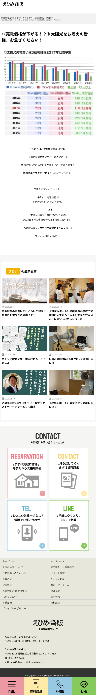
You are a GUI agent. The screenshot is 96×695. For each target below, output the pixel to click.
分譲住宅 (7, 585)
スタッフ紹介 (10, 596)
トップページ (10, 561)
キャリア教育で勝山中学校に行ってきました (24, 360)
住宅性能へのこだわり (14, 573)
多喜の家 (7, 579)
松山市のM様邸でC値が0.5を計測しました (71, 360)
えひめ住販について (13, 567)
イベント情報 (58, 573)
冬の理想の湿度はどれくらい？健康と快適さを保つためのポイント (24, 313)
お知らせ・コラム (60, 585)
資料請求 (55, 602)
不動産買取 (8, 602)
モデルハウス (58, 561)
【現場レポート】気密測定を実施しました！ (71, 404)
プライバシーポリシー (14, 608)
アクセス (44, 641)
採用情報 (55, 596)
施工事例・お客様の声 (62, 567)
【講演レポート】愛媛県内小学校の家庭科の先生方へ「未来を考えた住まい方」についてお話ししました (71, 314)
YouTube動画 (57, 579)
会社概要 (55, 590)
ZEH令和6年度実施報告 (15, 590)
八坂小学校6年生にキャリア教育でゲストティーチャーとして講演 (23, 404)
